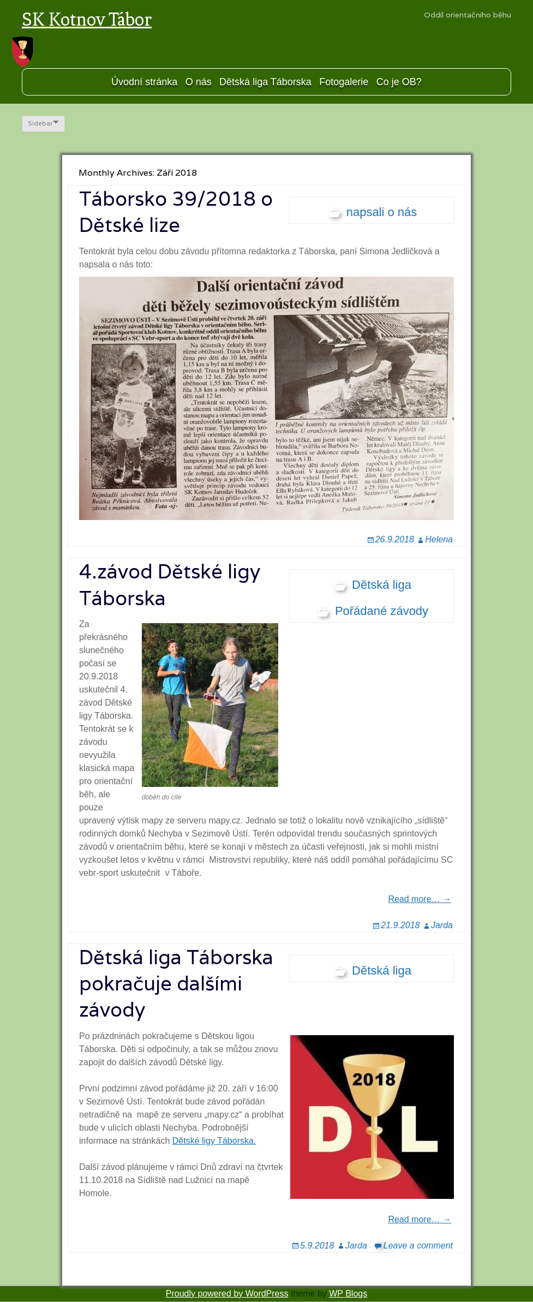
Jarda (442, 925)
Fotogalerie (343, 81)
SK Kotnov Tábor (87, 19)
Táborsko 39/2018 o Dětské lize (176, 211)
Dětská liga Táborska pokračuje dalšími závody (176, 983)
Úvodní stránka (144, 81)
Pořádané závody (381, 611)
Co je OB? (399, 81)
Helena (439, 539)
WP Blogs (348, 1293)
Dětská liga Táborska (265, 81)
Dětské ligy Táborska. (214, 1140)
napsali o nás (381, 212)
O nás (198, 81)
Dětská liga (381, 585)
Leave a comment (418, 1245)
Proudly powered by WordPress (227, 1293)
